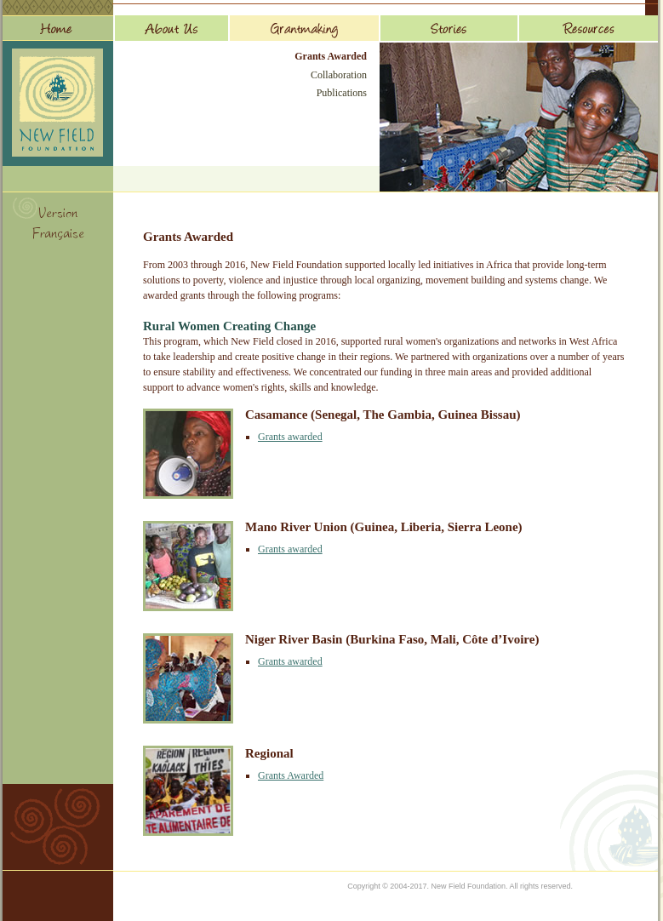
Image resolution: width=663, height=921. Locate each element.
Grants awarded (290, 437)
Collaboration (339, 75)
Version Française (58, 225)
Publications (342, 93)
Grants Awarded (330, 56)
